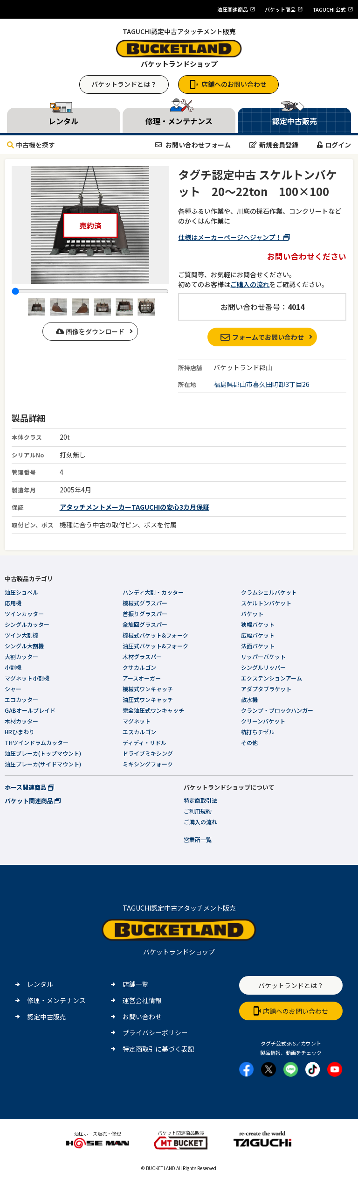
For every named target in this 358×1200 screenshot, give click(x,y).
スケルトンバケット (266, 603)
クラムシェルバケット (269, 592)
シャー (13, 689)
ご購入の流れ (249, 284)
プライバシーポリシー (155, 1032)
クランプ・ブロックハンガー (277, 710)
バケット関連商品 (33, 800)
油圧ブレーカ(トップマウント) (43, 753)
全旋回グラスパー (145, 624)
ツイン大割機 (21, 635)
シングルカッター (27, 624)
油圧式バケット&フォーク (155, 646)
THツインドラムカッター (37, 742)
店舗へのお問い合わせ (228, 84)
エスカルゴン (139, 732)
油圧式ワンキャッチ (148, 699)
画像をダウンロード (90, 331)
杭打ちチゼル (258, 732)
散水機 (249, 699)
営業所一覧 (198, 839)
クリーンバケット (263, 721)
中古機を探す (31, 144)
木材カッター (21, 721)
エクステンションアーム (271, 678)
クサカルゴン (139, 667)
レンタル (40, 984)
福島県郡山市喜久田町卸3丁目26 (261, 384)
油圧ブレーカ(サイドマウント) (43, 764)
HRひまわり (19, 732)
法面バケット (258, 646)
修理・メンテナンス (56, 1000)
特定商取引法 (200, 800)
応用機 (13, 603)
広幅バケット (258, 635)
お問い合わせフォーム (193, 144)
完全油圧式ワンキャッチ (153, 710)
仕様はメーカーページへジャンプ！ (234, 237)
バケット (252, 614)
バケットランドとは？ (124, 84)
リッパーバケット (263, 656)
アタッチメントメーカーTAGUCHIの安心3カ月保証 (134, 507)
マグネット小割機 (27, 678)
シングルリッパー (263, 667)
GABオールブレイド (30, 710)
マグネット (137, 721)
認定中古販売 (46, 1016)
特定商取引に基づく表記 (158, 1048)
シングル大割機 (24, 646)
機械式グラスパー (145, 603)
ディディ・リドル (144, 742)
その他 (249, 742)
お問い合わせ (142, 1016)
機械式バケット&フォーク (155, 635)
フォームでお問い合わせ (262, 337)
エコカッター (21, 699)
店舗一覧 (136, 984)
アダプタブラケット (266, 689)
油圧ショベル (21, 592)
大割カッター (21, 656)
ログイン (334, 144)
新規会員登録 (273, 144)
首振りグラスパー (145, 614)
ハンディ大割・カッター (153, 592)
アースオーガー (142, 678)
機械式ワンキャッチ (148, 689)
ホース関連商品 (29, 787)
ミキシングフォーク (148, 764)
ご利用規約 (198, 811)
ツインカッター (24, 614)
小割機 (13, 667)
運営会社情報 (142, 1000)
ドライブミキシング (148, 753)
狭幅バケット (258, 624)
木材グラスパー (142, 656)
